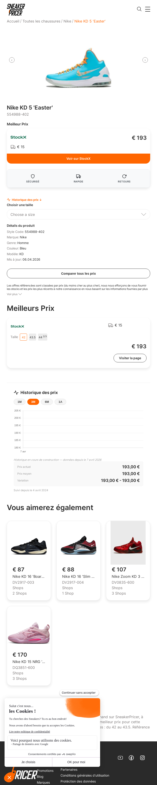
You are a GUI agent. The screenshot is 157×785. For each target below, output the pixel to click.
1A (60, 402)
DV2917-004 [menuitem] (73, 583)
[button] (147, 9)
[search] (139, 9)
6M (47, 402)
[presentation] (12, 60)
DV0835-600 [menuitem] (123, 583)
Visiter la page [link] (130, 358)
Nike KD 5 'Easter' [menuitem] (90, 21)
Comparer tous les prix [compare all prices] (78, 273)
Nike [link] (67, 21)
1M (20, 402)
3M (33, 402)
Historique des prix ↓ (24, 200)
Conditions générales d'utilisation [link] (85, 775)
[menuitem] (14, 21)
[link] (16, 10)
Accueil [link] (13, 21)
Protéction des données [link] (78, 781)
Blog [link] (40, 776)
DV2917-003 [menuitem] (23, 583)
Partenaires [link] (69, 769)
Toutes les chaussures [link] (41, 21)
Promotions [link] (45, 771)
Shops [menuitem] (18, 588)
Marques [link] (43, 782)
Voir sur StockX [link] (78, 158)
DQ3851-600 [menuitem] (24, 668)
